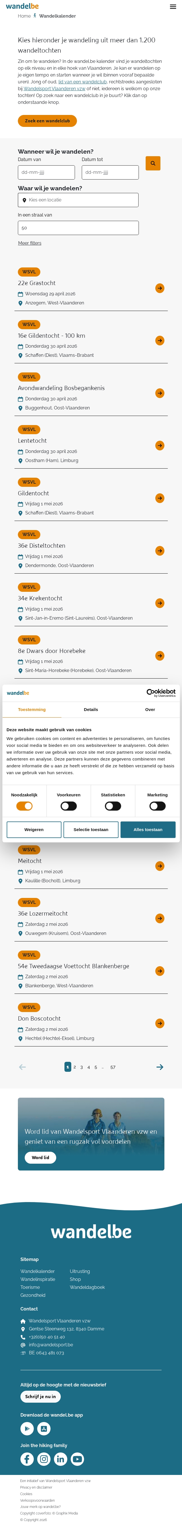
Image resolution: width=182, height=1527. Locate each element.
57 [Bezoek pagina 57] (113, 1066)
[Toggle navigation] (173, 6)
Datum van (29, 159)
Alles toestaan (147, 829)
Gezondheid (32, 1295)
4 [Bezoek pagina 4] (88, 1066)
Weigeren (33, 829)
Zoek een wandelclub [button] (47, 121)
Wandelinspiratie (37, 1279)
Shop (75, 1279)
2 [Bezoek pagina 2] (75, 1066)
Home (24, 16)
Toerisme (30, 1287)
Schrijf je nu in (40, 1396)
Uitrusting (80, 1271)
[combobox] (83, 200)
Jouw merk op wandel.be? (40, 1507)
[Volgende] (159, 1067)
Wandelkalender (37, 1271)
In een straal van (35, 215)
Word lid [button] (40, 1157)
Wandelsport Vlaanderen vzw (54, 88)
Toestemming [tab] (32, 709)
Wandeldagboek (87, 1287)
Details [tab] (91, 709)
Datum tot (92, 159)
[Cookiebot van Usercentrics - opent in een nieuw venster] (150, 693)
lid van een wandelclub (82, 82)
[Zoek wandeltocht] (153, 163)
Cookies (26, 1494)
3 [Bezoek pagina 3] (81, 1066)
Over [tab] (150, 709)
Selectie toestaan (91, 829)
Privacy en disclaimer (36, 1487)
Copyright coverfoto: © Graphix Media (49, 1513)
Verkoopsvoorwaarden (37, 1500)
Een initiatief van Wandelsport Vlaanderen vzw (55, 1481)
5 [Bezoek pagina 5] (96, 1066)
